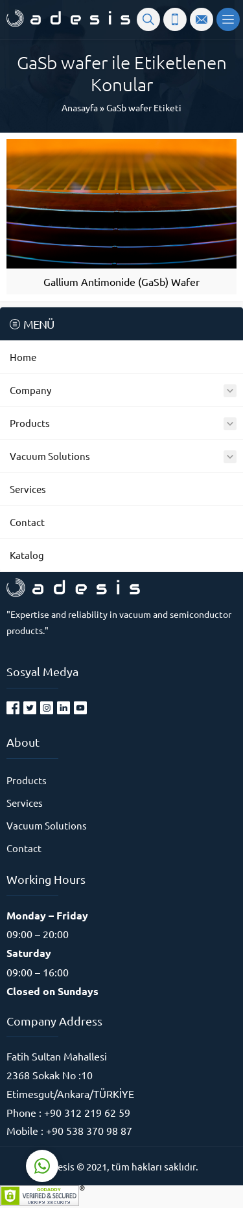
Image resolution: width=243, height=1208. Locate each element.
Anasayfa (80, 107)
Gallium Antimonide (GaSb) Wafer (121, 281)
